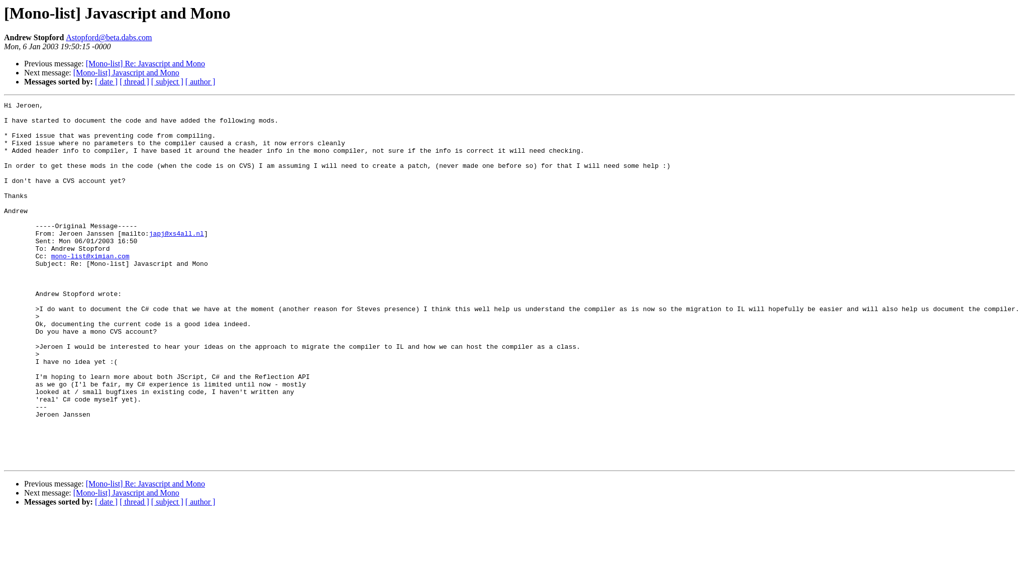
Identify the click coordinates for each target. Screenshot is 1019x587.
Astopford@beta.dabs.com (109, 37)
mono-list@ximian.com (90, 287)
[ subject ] (167, 81)
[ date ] (106, 81)
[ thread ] (134, 81)
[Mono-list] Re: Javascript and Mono (145, 63)
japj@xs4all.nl (176, 260)
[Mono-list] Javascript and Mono (126, 72)
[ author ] (200, 81)
